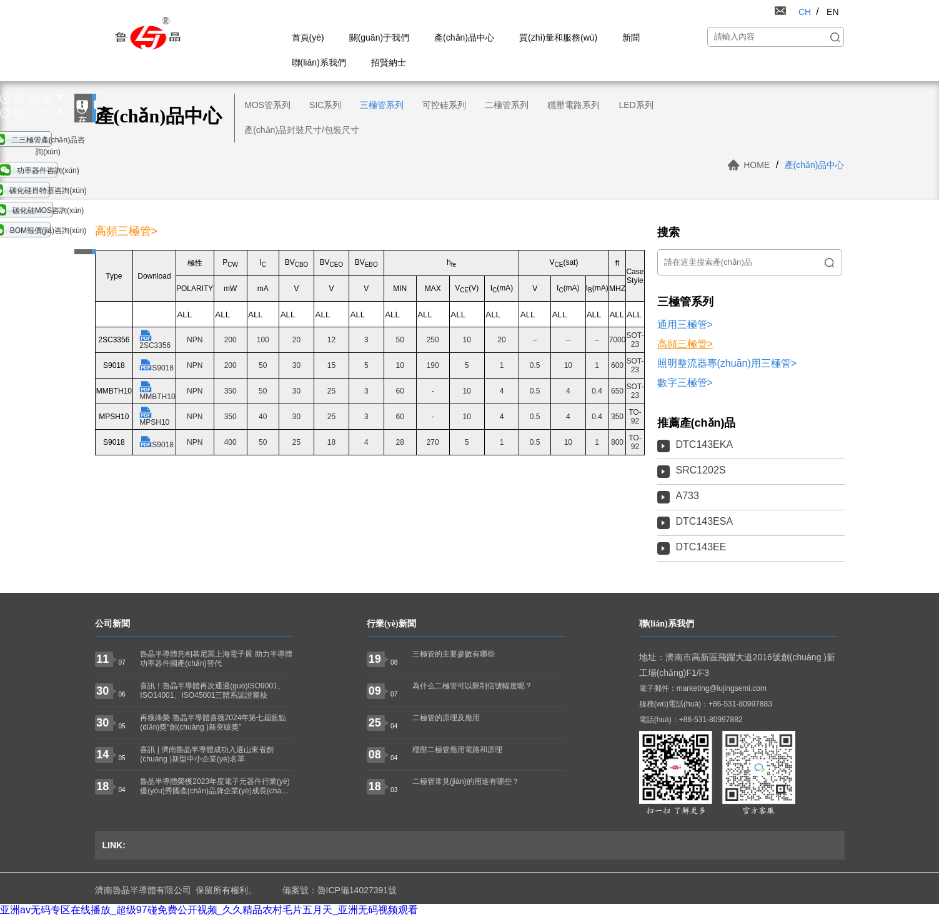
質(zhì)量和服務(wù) (558, 37)
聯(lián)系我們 (319, 62)
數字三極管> (685, 382)
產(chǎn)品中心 (464, 37)
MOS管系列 (267, 105)
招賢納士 (388, 62)
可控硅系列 (444, 105)
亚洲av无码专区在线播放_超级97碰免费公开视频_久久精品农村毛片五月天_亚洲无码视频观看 (209, 910)
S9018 (156, 365)
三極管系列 (382, 105)
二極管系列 (507, 105)
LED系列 (636, 105)
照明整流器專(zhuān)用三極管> (727, 363)
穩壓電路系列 (573, 105)
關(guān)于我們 (379, 37)
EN (832, 11)
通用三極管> (685, 324)
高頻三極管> (685, 344)
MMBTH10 (157, 391)
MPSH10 (154, 417)
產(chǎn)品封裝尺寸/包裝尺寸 (301, 130)
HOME (756, 165)
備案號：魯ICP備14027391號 (339, 890)
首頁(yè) (308, 37)
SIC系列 (325, 105)
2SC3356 (155, 340)
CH (804, 11)
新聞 (631, 37)
